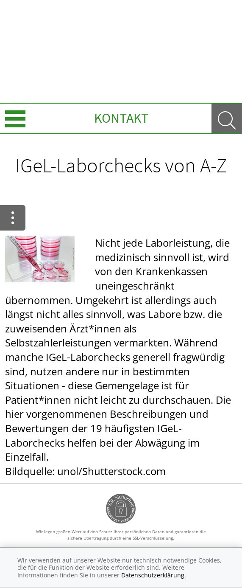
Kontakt (121, 118)
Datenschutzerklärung (152, 575)
